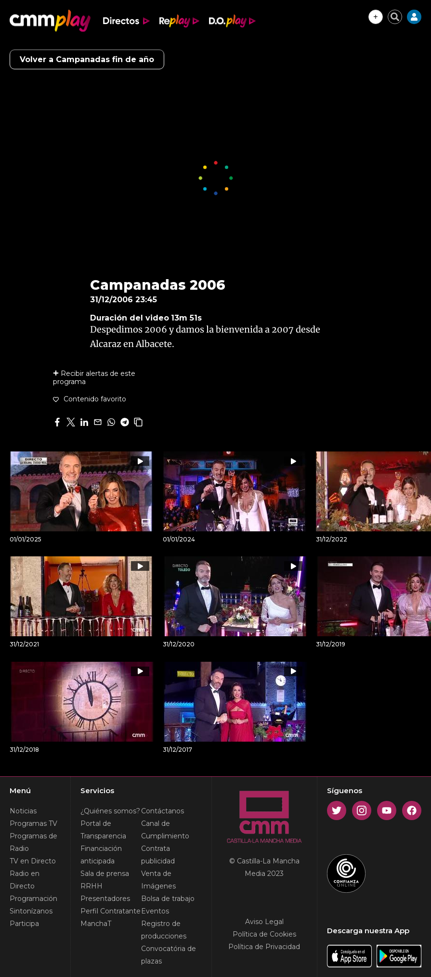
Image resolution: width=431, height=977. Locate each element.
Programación (33, 898)
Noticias (23, 811)
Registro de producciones (163, 929)
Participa (24, 923)
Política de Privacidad (264, 946)
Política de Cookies (264, 934)
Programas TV (33, 823)
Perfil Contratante (110, 911)
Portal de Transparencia (103, 829)
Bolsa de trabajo (168, 898)
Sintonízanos (31, 911)
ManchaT (95, 923)
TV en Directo (33, 861)
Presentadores (105, 898)
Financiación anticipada (101, 854)
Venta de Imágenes (158, 879)
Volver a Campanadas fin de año (87, 59)
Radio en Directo (24, 879)
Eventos (155, 911)
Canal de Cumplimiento (165, 829)
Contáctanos (162, 811)
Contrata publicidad (158, 854)
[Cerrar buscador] (395, 17)
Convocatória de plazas (168, 954)
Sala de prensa (104, 873)
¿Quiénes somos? (110, 811)
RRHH (91, 886)
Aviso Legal (264, 921)
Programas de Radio (33, 842)
